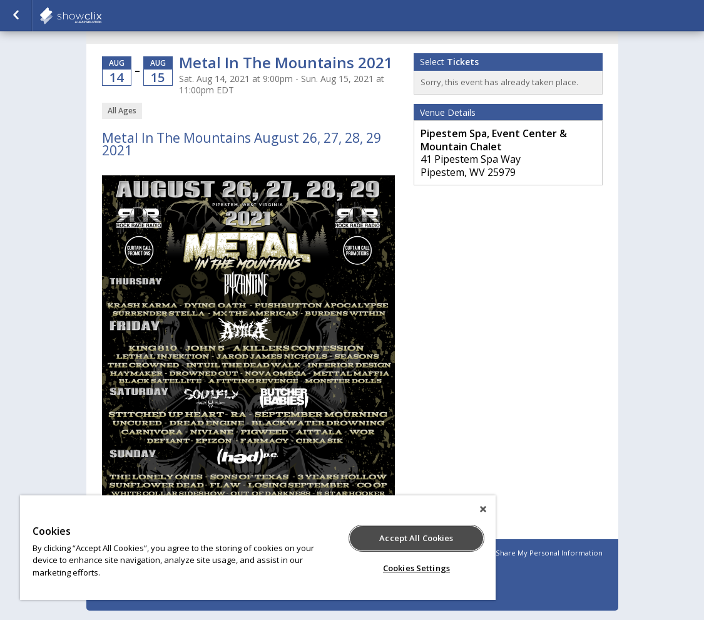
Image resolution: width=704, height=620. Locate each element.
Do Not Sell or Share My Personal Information (524, 552)
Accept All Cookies (416, 538)
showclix (101, 15)
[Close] (483, 509)
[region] (258, 547)
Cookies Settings (416, 568)
